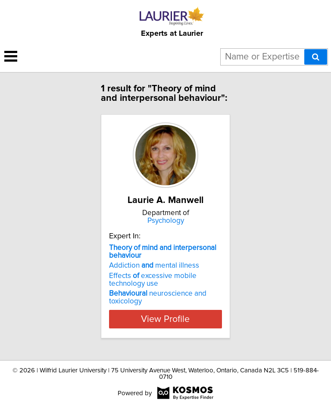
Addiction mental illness (154, 265)
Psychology (165, 221)
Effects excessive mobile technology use (153, 279)
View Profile (165, 319)
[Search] (315, 57)
